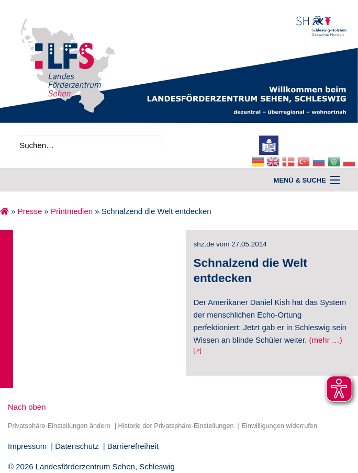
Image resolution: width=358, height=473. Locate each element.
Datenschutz (76, 446)
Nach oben (27, 406)
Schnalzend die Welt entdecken (250, 270)
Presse (30, 211)
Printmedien (72, 211)
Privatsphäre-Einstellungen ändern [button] (59, 426)
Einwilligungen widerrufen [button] (279, 426)
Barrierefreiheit (133, 446)
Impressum (27, 446)
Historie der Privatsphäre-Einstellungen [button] (175, 426)
